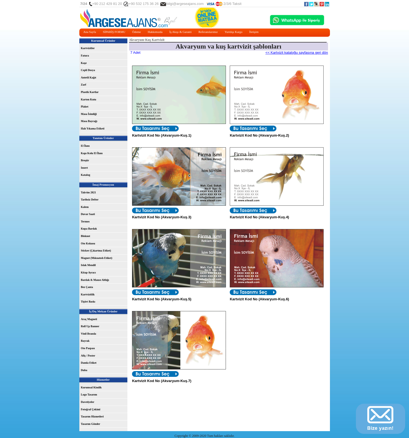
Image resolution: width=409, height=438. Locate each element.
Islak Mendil (88, 265)
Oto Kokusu (88, 243)
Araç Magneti (89, 319)
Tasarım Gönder (90, 423)
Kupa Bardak (89, 228)
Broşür (85, 160)
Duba (84, 370)
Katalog (85, 174)
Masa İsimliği (89, 113)
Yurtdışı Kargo (233, 31)
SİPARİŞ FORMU (114, 31)
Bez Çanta (87, 287)
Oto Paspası (88, 348)
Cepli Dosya (88, 70)
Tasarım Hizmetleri (92, 416)
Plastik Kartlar (90, 92)
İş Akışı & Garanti (180, 31)
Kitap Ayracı (88, 272)
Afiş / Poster (88, 355)
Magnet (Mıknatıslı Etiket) (96, 257)
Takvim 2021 (88, 192)
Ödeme (136, 31)
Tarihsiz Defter (90, 199)
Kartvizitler (88, 48)
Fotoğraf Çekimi (90, 409)
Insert (84, 167)
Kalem (85, 206)
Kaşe (84, 62)
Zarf (83, 84)
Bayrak (85, 340)
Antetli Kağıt (88, 77)
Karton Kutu (88, 99)
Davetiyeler (87, 401)
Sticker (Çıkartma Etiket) (96, 250)
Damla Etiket (89, 362)
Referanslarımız (208, 31)
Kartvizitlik (88, 294)
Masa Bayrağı (89, 121)
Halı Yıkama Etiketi (93, 128)
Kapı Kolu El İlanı (92, 153)
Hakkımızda (155, 31)
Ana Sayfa (89, 31)
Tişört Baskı (88, 301)
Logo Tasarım (89, 394)
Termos (85, 221)
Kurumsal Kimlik (91, 387)
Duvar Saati (88, 214)
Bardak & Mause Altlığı (95, 279)
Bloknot (85, 236)
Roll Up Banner (90, 326)
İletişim (254, 31)
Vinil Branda (88, 333)
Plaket (84, 106)
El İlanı (85, 145)
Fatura (85, 55)
